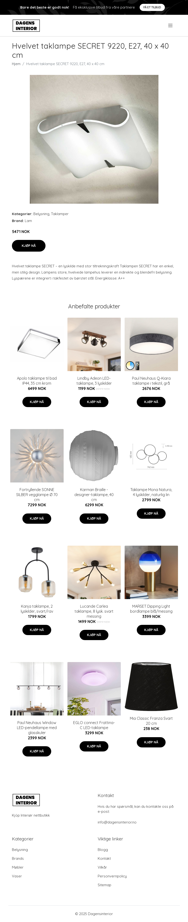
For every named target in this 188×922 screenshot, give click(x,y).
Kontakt (104, 858)
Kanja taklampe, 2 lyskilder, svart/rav (37, 609)
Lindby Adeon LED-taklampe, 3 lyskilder (94, 381)
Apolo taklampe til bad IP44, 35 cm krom (37, 381)
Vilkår (102, 867)
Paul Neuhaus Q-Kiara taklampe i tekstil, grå (151, 381)
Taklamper (60, 214)
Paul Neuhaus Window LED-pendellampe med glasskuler (37, 727)
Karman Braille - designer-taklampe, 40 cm (94, 494)
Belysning (41, 214)
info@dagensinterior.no (117, 822)
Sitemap (104, 885)
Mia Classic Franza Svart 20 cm (151, 721)
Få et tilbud (152, 7)
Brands (18, 858)
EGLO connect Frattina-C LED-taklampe (94, 725)
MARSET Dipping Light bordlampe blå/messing (151, 609)
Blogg (103, 849)
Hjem (16, 64)
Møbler (18, 867)
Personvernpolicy (112, 876)
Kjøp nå (29, 245)
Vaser (17, 876)
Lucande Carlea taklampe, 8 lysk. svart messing (94, 611)
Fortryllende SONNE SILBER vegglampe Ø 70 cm (37, 494)
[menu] (170, 25)
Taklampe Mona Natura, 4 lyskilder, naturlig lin (151, 492)
